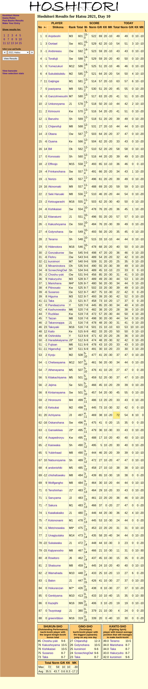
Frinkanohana (56, 171)
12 (8, 43)
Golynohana (55, 231)
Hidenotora (55, 246)
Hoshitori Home (10, 15)
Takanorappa (56, 322)
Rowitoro (53, 558)
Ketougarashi (56, 201)
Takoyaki (53, 327)
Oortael (52, 43)
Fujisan (52, 344)
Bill (50, 148)
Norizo (52, 179)
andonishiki (55, 467)
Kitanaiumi (54, 216)
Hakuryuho (55, 278)
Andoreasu (55, 51)
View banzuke (9, 70)
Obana (52, 133)
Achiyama (54, 415)
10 (20, 39)
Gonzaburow (56, 252)
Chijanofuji (54, 126)
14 (16, 43)
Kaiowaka (54, 445)
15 (20, 43)
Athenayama (56, 369)
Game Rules (9, 18)
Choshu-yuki (56, 274)
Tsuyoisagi (54, 610)
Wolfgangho (55, 482)
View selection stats (13, 73)
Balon (51, 580)
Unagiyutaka (56, 535)
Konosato (54, 156)
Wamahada (55, 573)
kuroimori (54, 261)
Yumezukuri (55, 66)
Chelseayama (56, 362)
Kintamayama (56, 392)
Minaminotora (56, 265)
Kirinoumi (54, 111)
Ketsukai (53, 407)
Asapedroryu (56, 437)
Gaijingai (53, 81)
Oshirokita (54, 335)
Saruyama (54, 497)
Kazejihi (53, 603)
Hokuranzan (55, 588)
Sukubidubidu (56, 73)
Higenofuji (54, 348)
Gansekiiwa (55, 430)
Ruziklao (53, 313)
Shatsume (54, 565)
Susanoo (53, 292)
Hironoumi (54, 400)
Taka (51, 300)
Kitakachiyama (57, 377)
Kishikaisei (55, 209)
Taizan (52, 318)
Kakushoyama (57, 224)
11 (4, 43)
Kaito (51, 331)
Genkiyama (55, 595)
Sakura (52, 505)
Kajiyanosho (55, 550)
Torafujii (53, 58)
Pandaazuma (56, 305)
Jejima (52, 385)
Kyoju (51, 354)
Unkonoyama (56, 103)
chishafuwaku (56, 475)
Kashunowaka (57, 309)
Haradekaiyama (58, 340)
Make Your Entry (11, 23)
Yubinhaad (55, 452)
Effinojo (53, 164)
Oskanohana (56, 422)
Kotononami (55, 520)
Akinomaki (54, 186)
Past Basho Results (13, 20)
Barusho (53, 118)
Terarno (53, 239)
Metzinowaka (56, 527)
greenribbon (55, 618)
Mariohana (55, 283)
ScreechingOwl (57, 270)
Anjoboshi (54, 36)
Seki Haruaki (56, 194)
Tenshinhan (55, 490)
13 (12, 43)
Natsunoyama (57, 460)
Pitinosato (54, 287)
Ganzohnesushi (58, 96)
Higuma (53, 296)
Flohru (52, 257)
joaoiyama (54, 88)
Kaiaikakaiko (56, 512)
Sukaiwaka (55, 543)
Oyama (52, 141)
